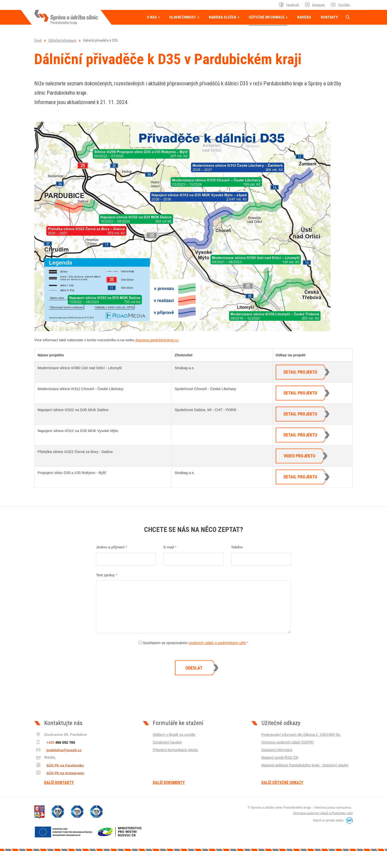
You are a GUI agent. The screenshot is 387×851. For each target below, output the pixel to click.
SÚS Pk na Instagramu (63, 773)
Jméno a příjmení (111, 547)
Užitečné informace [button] (267, 17)
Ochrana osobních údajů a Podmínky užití (323, 813)
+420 (59, 742)
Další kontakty (59, 783)
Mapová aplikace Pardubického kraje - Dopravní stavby (306, 765)
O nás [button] (152, 17)
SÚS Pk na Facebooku (63, 765)
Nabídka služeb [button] (223, 17)
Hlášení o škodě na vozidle (175, 734)
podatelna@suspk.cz (61, 750)
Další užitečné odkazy (282, 783)
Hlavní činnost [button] (183, 17)
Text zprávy (106, 575)
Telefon (237, 547)
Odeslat (193, 667)
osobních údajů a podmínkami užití (217, 643)
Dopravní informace (277, 750)
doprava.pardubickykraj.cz (156, 340)
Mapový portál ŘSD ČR (280, 757)
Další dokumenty (169, 783)
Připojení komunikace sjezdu (176, 750)
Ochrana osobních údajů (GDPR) (288, 742)
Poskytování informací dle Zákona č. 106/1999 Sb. (302, 734)
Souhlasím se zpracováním (193, 643)
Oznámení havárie (168, 742)
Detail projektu (300, 372)
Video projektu (299, 455)
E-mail (169, 547)
